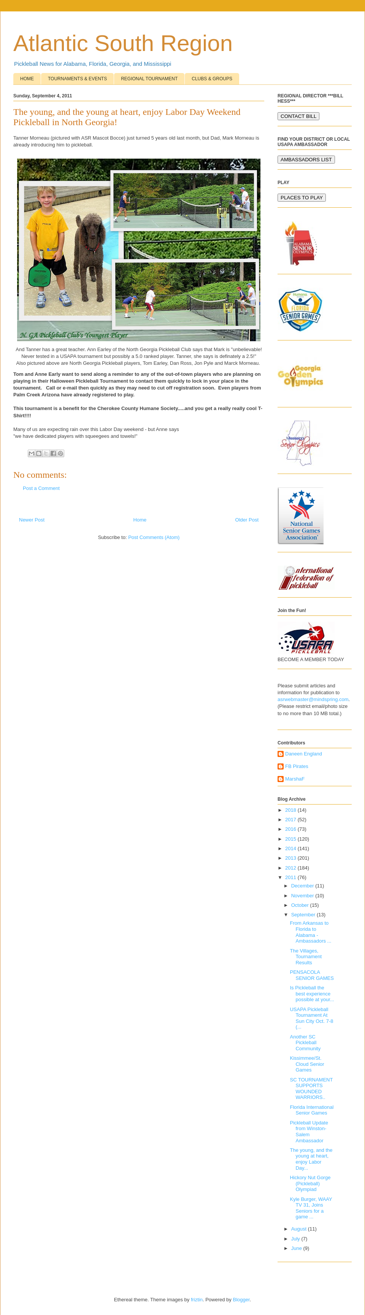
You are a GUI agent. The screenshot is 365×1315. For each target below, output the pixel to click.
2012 (291, 868)
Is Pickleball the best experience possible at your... (312, 993)
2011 (291, 877)
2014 (291, 848)
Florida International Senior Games (311, 1110)
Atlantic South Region (123, 43)
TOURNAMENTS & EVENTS (77, 78)
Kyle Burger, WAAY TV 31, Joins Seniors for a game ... (311, 1208)
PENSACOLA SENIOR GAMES (311, 975)
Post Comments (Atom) (153, 537)
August (299, 1229)
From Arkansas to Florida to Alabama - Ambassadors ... (310, 932)
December (303, 886)
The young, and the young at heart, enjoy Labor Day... (311, 1159)
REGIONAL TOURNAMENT (149, 78)
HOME (27, 78)
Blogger (241, 1299)
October (300, 905)
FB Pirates (296, 766)
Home (140, 520)
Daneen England (303, 754)
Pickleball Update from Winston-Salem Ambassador (309, 1131)
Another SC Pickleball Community (305, 1042)
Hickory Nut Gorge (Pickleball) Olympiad (310, 1183)
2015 (291, 839)
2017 (291, 819)
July (296, 1239)
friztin (197, 1299)
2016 (291, 829)
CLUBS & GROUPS (212, 78)
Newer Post (31, 520)
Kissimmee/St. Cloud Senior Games (307, 1064)
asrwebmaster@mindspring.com (313, 699)
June (297, 1248)
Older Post (247, 520)
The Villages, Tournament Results (306, 956)
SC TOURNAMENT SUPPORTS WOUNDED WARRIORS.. (311, 1088)
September (304, 914)
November (303, 895)
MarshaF (295, 779)
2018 (291, 810)
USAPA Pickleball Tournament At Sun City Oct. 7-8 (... (311, 1018)
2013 (291, 858)
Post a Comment (41, 488)
